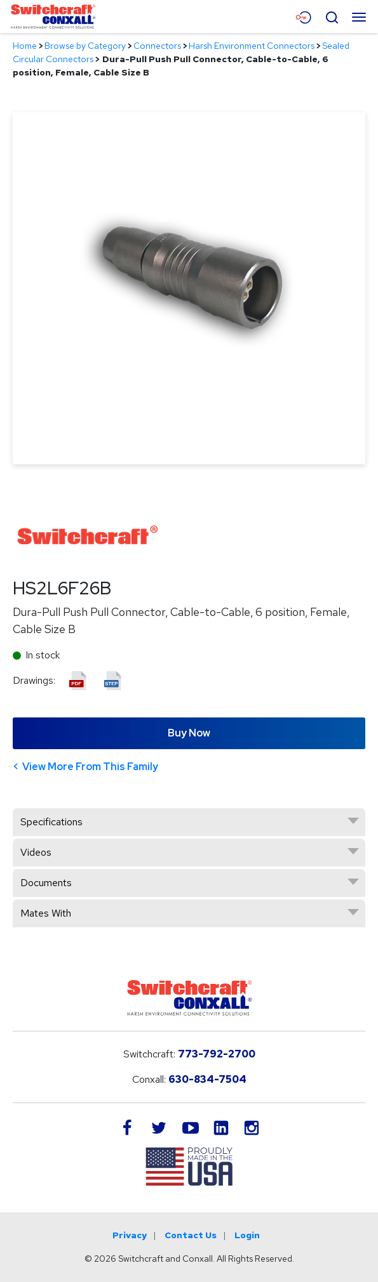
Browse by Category (85, 45)
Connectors (157, 45)
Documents (46, 882)
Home (25, 45)
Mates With (45, 913)
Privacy (129, 1235)
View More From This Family (90, 766)
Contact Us (191, 1235)
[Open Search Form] (332, 16)
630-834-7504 (207, 1079)
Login (247, 1235)
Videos (35, 852)
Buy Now (189, 733)
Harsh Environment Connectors (251, 45)
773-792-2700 (216, 1054)
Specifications (51, 821)
